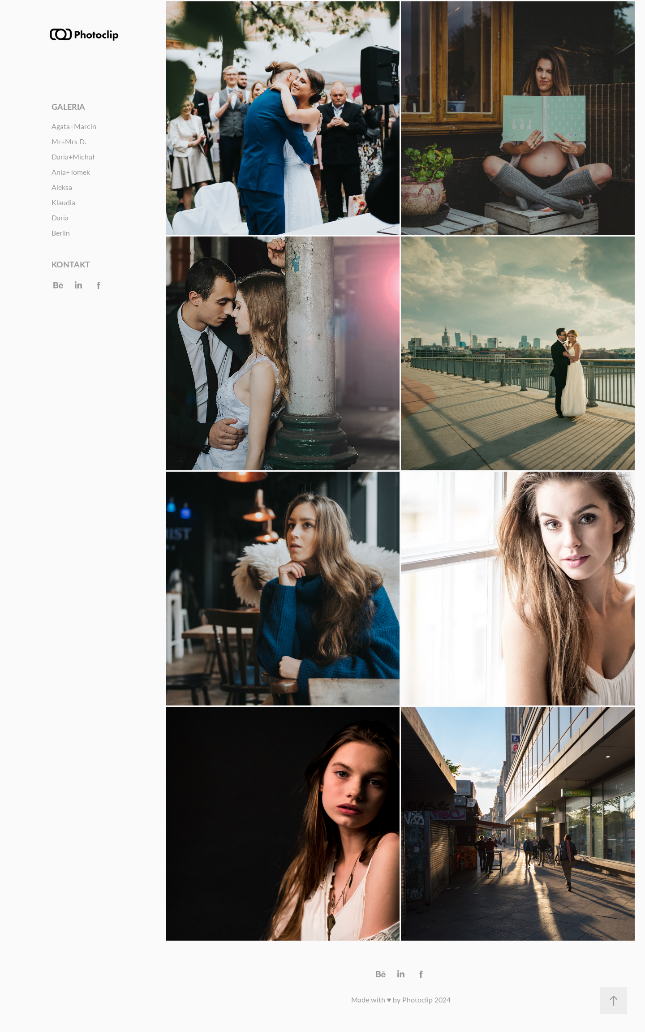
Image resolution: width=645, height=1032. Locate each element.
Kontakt (71, 264)
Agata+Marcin (74, 126)
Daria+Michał (73, 156)
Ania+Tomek (71, 171)
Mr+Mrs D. (69, 141)
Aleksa (62, 187)
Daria (60, 217)
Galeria (68, 106)
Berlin (61, 232)
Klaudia (63, 202)
